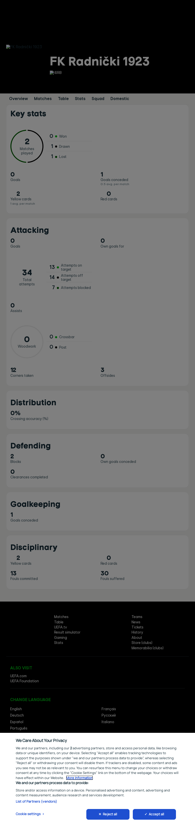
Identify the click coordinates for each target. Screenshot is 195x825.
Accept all (156, 815)
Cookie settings (28, 815)
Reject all (110, 815)
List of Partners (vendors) (36, 802)
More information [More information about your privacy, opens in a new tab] (79, 778)
